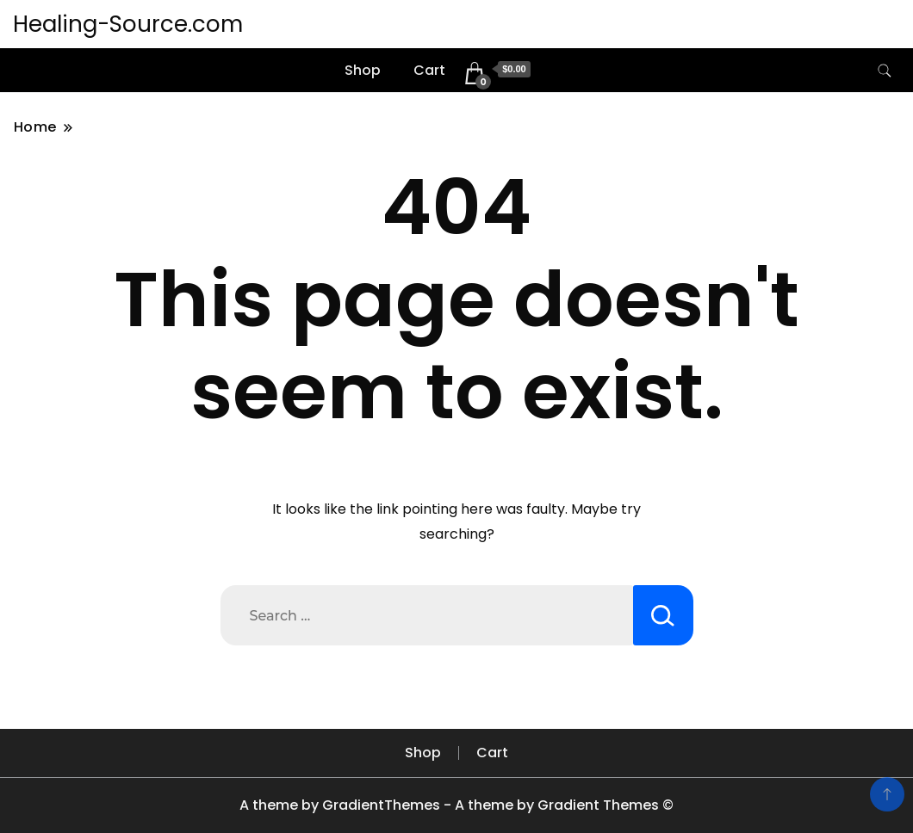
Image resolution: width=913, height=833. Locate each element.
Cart (429, 70)
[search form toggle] (884, 71)
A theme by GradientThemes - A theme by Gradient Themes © (456, 805)
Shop (363, 70)
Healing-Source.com (128, 24)
